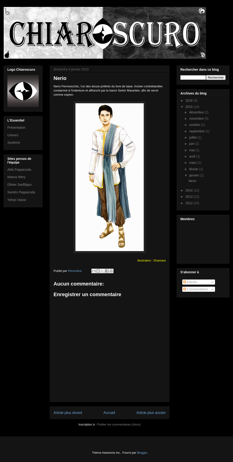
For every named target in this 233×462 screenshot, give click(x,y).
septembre (197, 131)
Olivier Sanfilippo (19, 184)
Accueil (109, 413)
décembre (196, 112)
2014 (189, 190)
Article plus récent (68, 413)
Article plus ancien (151, 413)
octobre (195, 125)
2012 (189, 203)
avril (192, 156)
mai (192, 150)
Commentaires (195, 289)
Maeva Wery (16, 177)
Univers (12, 135)
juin (192, 144)
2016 (189, 100)
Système (13, 142)
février (194, 169)
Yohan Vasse (16, 200)
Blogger (142, 452)
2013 (189, 196)
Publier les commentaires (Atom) (119, 424)
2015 (189, 107)
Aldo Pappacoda (19, 169)
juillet (193, 137)
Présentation (16, 127)
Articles (190, 282)
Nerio (192, 181)
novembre (196, 118)
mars (193, 162)
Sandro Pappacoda (21, 192)
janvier (194, 175)
